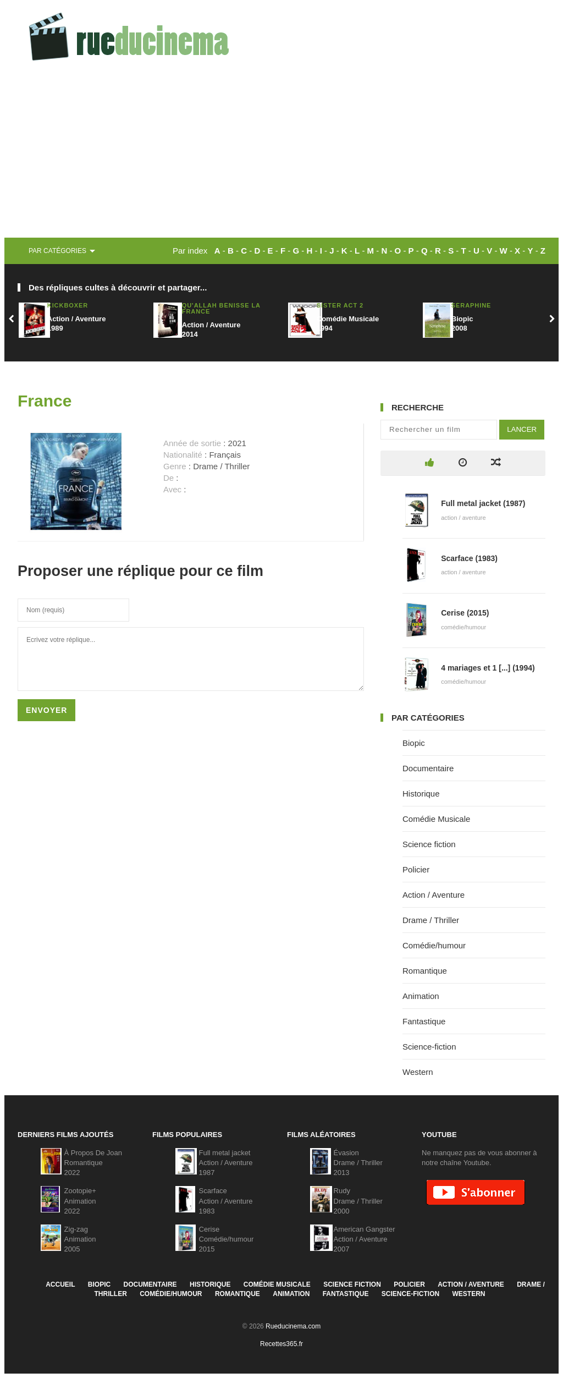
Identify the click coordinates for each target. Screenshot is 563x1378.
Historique (421, 793)
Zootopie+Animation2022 (80, 1201)
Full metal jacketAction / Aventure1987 (226, 1163)
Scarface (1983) (469, 558)
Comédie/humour (434, 945)
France (44, 401)
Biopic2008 (462, 323)
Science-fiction (429, 1046)
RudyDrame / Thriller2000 (358, 1201)
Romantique (424, 970)
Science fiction (429, 844)
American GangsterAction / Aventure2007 (364, 1239)
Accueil (60, 1284)
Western (417, 1072)
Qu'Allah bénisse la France (221, 308)
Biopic (413, 743)
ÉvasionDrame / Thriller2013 (358, 1163)
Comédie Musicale (436, 818)
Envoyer (46, 710)
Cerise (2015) (465, 612)
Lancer (522, 429)
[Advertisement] (281, 155)
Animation (420, 996)
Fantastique (423, 1021)
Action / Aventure (433, 894)
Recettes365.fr (281, 1344)
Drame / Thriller (430, 920)
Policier (415, 869)
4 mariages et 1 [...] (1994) (487, 667)
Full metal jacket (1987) (483, 503)
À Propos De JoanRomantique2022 (93, 1163)
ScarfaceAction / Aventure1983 (226, 1201)
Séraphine (471, 305)
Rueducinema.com (293, 1326)
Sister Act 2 (340, 305)
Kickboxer (67, 305)
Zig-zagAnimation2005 (80, 1239)
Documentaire (428, 768)
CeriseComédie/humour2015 (226, 1239)
